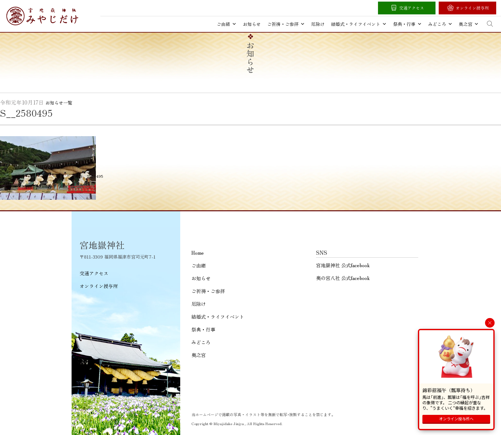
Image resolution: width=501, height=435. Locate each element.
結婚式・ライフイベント (359, 24)
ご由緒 (226, 24)
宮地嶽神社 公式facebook (343, 265)
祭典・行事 (407, 24)
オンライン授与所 (472, 8)
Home (197, 252)
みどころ (440, 24)
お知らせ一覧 (58, 102)
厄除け (318, 24)
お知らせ (252, 24)
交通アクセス (411, 8)
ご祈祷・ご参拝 (286, 24)
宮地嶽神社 (42, 16)
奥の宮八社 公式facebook (343, 278)
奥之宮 (469, 24)
